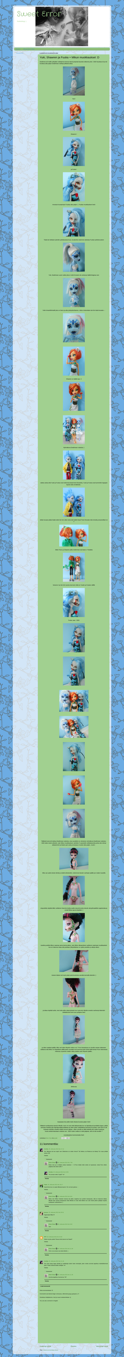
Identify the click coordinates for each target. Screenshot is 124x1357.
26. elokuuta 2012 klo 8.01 (65, 1196)
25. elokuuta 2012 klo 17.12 (56, 1149)
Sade (45, 1184)
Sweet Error (39, 14)
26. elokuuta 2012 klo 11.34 (65, 1248)
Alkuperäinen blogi (28, 49)
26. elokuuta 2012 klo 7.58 (65, 1162)
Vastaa (46, 1155)
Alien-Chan (52, 1162)
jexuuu (46, 1212)
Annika (46, 1149)
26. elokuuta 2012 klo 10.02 (54, 1236)
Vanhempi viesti (102, 1346)
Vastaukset (49, 1159)
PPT (45, 1236)
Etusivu (18, 49)
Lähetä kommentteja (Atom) (50, 1350)
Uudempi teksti (45, 1346)
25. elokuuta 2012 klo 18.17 (55, 1184)
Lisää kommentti (45, 1286)
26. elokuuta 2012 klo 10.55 (60, 1172)
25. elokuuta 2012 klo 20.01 (56, 1212)
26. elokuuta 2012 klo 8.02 (65, 1224)
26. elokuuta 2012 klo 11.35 (65, 1274)
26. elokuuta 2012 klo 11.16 (56, 1261)
